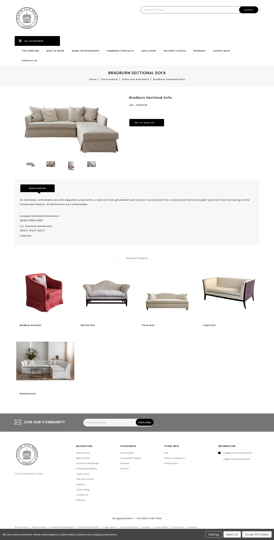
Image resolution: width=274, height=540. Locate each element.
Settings (213, 534)
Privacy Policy (171, 463)
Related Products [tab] (137, 258)
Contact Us (29, 60)
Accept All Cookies (257, 534)
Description (37, 188)
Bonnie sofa (88, 325)
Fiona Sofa (148, 325)
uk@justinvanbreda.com (236, 459)
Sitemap (80, 500)
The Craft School (174, 50)
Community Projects (120, 50)
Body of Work (55, 50)
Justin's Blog (221, 50)
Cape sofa (209, 325)
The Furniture (30, 50)
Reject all (232, 534)
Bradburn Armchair (30, 325)
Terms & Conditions (174, 458)
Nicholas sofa (28, 393)
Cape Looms (148, 50)
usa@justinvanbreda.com (237, 453)
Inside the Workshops (85, 50)
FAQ (166, 453)
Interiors (199, 50)
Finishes (124, 463)
